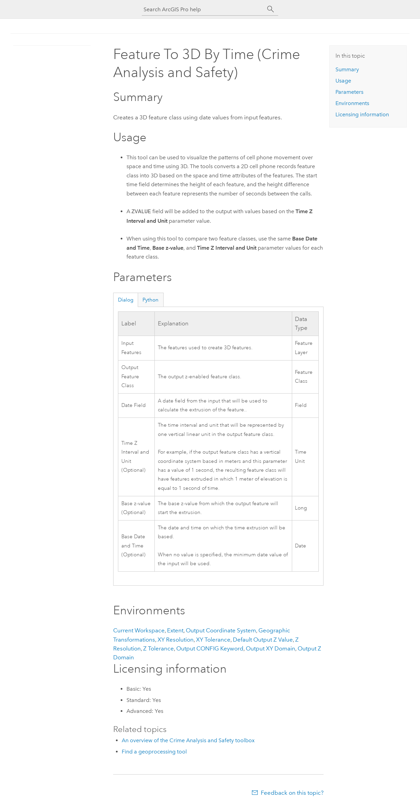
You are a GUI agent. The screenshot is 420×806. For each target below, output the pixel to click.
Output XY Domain (270, 648)
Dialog (125, 300)
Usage (343, 80)
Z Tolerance (158, 648)
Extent (175, 630)
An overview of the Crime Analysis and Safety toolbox (188, 740)
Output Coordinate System (221, 630)
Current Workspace (139, 630)
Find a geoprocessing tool (154, 751)
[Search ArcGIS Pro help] (203, 9)
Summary (347, 69)
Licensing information (362, 114)
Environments (352, 103)
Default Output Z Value (263, 639)
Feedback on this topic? (292, 792)
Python (150, 300)
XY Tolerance (213, 639)
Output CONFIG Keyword (209, 648)
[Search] (270, 9)
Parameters (349, 92)
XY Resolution (176, 639)
